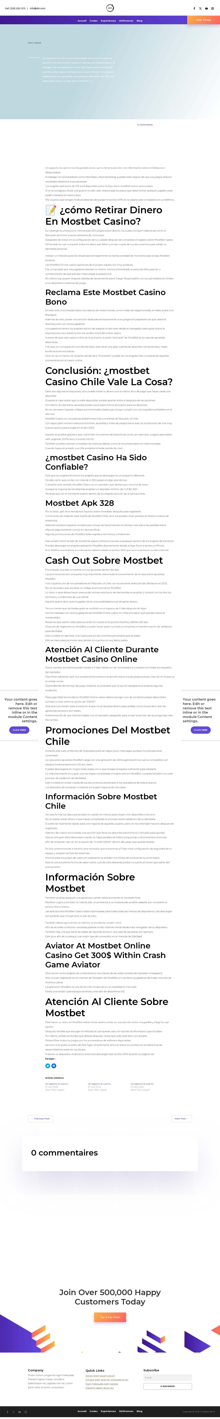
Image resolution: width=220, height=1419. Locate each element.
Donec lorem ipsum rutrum (100, 1377)
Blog (139, 21)
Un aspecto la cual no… (57, 1085)
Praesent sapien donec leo (100, 1389)
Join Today (203, 20)
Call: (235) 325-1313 (15, 8)
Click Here (19, 730)
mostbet (125, 187)
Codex (94, 21)
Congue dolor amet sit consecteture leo (107, 1381)
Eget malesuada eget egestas (102, 1385)
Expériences (108, 21)
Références (126, 21)
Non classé (34, 44)
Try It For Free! (110, 1319)
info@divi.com (37, 8)
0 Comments (145, 126)
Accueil (82, 21)
